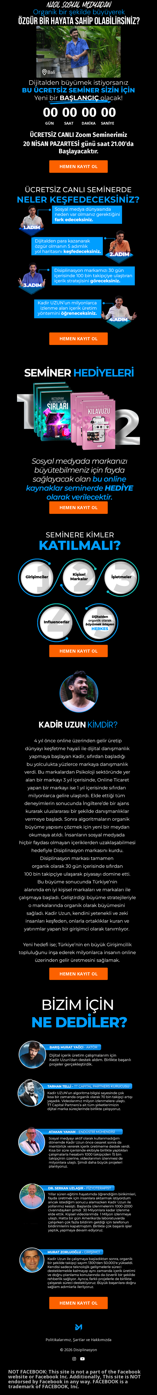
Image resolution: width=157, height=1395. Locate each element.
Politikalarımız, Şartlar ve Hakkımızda (78, 1339)
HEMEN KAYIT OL (78, 166)
